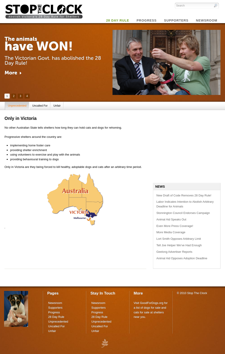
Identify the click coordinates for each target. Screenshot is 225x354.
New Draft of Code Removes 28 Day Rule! (183, 195)
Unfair (57, 105)
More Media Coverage (170, 232)
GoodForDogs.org (151, 303)
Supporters (55, 307)
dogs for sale (152, 307)
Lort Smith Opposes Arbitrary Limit (178, 238)
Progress (54, 312)
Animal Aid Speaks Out (171, 219)
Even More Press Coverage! (174, 226)
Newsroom (55, 303)
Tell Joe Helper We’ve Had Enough (179, 245)
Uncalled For (39, 105)
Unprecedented (17, 105)
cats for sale (141, 312)
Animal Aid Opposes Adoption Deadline (181, 258)
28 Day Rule (56, 317)
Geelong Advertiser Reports (174, 251)
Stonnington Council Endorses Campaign (183, 213)
